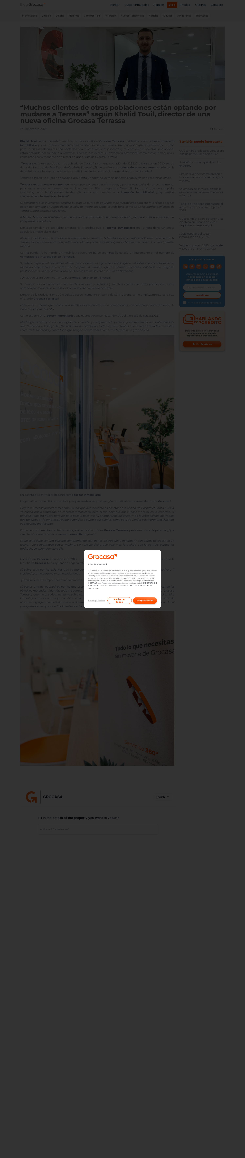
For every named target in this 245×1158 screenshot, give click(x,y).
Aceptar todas (145, 600)
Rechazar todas (119, 600)
